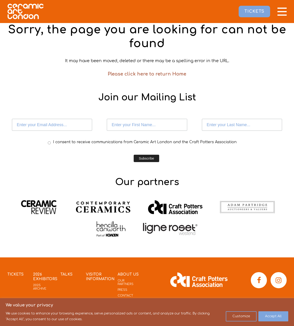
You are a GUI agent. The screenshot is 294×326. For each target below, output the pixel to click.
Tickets (15, 274)
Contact (125, 295)
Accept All (273, 316)
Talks (66, 274)
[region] (147, 312)
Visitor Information (100, 276)
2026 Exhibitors (45, 276)
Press (122, 289)
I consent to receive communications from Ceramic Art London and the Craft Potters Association (145, 142)
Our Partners (125, 282)
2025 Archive (39, 287)
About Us (128, 274)
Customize (241, 316)
